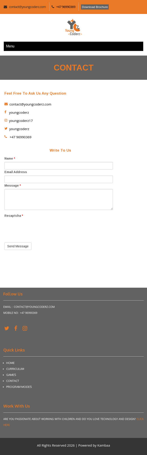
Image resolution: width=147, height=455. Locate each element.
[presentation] (38, 235)
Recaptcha (13, 215)
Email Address (15, 172)
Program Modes (19, 387)
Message (12, 185)
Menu (10, 46)
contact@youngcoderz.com (27, 6)
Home (10, 363)
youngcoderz (16, 112)
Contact (12, 381)
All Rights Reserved (52, 445)
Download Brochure (95, 7)
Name (9, 158)
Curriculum (15, 369)
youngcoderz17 (18, 120)
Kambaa (103, 445)
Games (11, 375)
